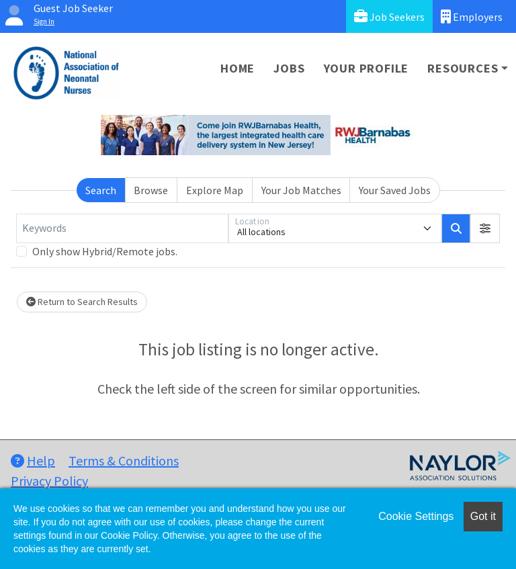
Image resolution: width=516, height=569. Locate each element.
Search (100, 190)
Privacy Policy (49, 480)
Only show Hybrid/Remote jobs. (104, 251)
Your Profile (366, 68)
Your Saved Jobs (395, 190)
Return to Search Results (82, 302)
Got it (483, 516)
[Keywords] (122, 228)
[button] (485, 228)
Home (237, 68)
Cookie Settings (416, 516)
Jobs (288, 68)
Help (33, 460)
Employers (472, 16)
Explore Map (214, 190)
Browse (151, 190)
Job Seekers (389, 16)
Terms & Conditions (124, 460)
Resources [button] (462, 68)
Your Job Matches (301, 190)
